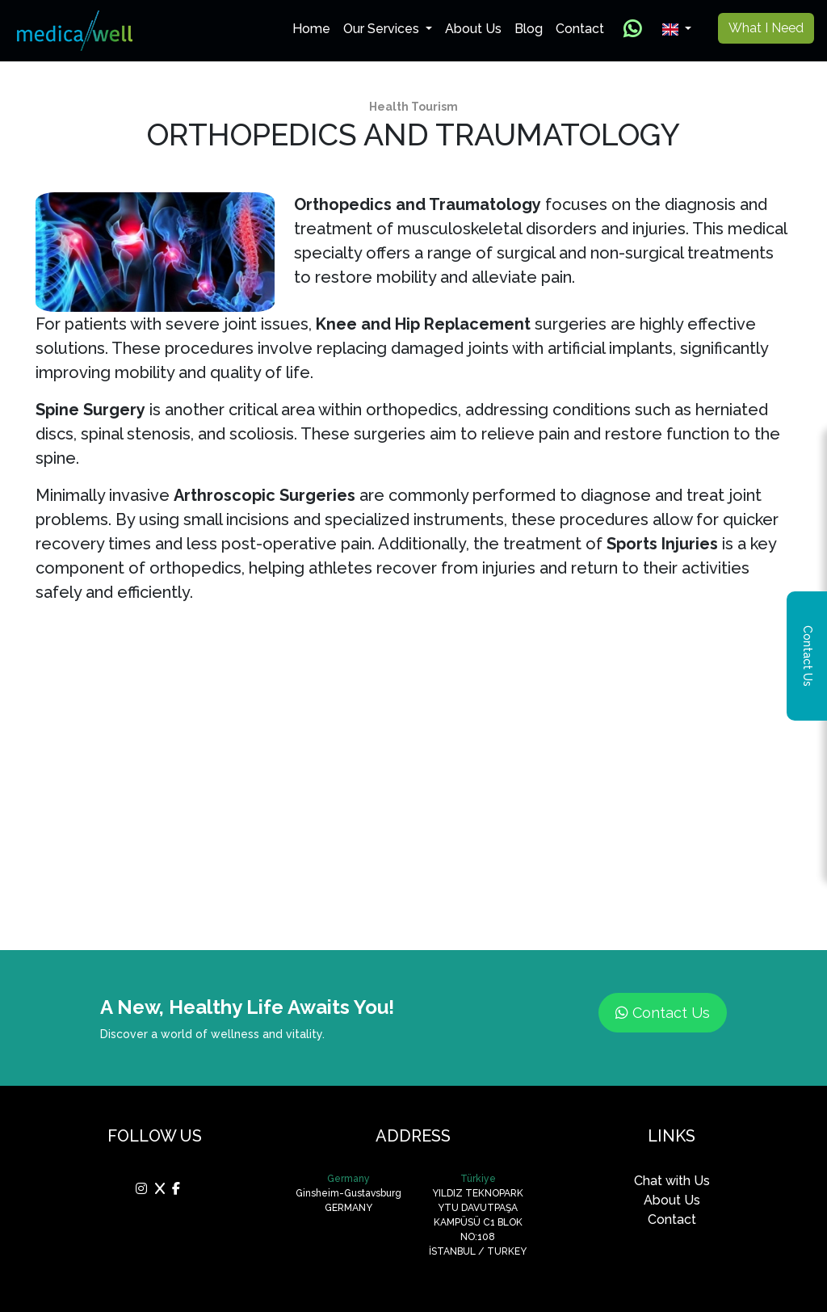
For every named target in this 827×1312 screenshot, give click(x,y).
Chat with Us (672, 1180)
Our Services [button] (382, 28)
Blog (528, 28)
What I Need (766, 28)
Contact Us (662, 1012)
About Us (473, 28)
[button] (677, 29)
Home (314, 27)
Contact (580, 28)
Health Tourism (413, 106)
